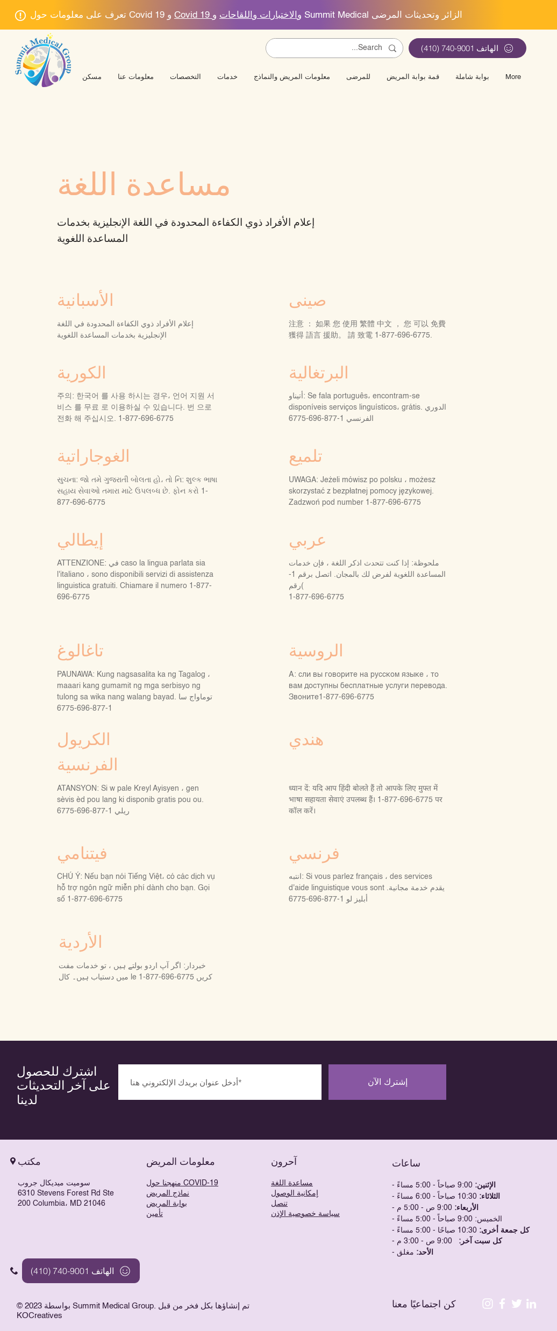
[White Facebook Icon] (502, 1304)
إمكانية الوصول (294, 1193)
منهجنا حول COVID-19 (182, 1183)
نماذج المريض (167, 1193)
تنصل (279, 1203)
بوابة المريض (166, 1203)
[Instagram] (488, 1304)
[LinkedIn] (531, 1304)
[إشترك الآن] (387, 1082)
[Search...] (335, 48)
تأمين (154, 1214)
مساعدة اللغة (292, 1183)
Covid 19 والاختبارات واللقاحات (238, 15)
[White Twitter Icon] (517, 1304)
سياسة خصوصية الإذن (305, 1214)
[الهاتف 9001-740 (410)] (467, 48)
